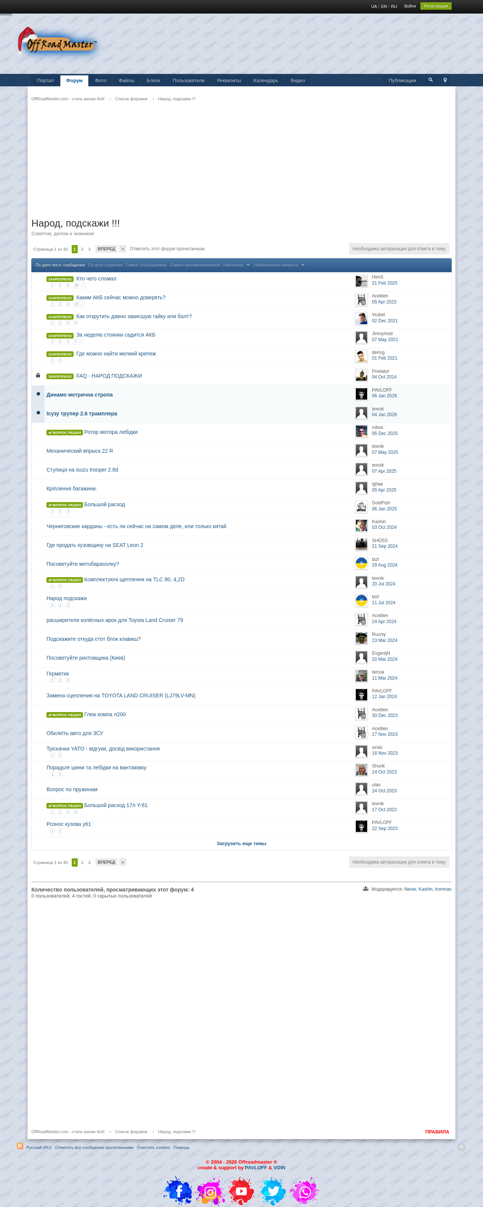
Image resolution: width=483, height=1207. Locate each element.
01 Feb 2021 (384, 358)
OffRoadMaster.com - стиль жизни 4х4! (68, 1131)
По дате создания (105, 265)
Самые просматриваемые (195, 265)
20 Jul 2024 (383, 584)
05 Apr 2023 (384, 302)
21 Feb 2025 (384, 283)
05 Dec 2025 (385, 433)
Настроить (237, 265)
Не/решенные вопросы (280, 265)
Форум (74, 80)
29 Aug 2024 (384, 565)
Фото (100, 80)
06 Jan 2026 (384, 395)
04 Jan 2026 (384, 414)
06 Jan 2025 (384, 509)
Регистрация (436, 6)
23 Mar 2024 (384, 640)
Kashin (425, 889)
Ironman (443, 889)
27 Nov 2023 (385, 734)
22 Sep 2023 (385, 828)
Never (410, 889)
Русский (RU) (39, 1147)
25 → (78, 304)
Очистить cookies (153, 1147)
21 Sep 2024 (385, 546)
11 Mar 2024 (384, 678)
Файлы (126, 80)
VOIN (280, 1167)
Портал (45, 80)
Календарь (266, 80)
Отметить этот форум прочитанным (167, 248)
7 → (77, 342)
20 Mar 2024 (384, 659)
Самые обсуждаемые (146, 265)
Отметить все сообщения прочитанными (94, 1147)
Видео (298, 80)
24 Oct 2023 (384, 772)
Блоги (153, 80)
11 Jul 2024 (383, 602)
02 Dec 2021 (385, 320)
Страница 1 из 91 (50, 249)
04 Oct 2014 (384, 377)
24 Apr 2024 (384, 621)
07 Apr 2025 (384, 471)
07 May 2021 (385, 339)
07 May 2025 (385, 452)
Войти (410, 6)
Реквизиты (229, 80)
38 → (78, 285)
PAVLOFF (256, 1167)
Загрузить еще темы (241, 843)
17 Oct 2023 (384, 809)
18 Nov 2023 (385, 753)
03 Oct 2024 (384, 527)
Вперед (106, 249)
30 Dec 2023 (385, 715)
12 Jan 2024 (384, 696)
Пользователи (188, 80)
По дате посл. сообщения (60, 265)
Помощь (182, 1147)
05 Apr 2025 (384, 490)
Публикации (402, 80)
